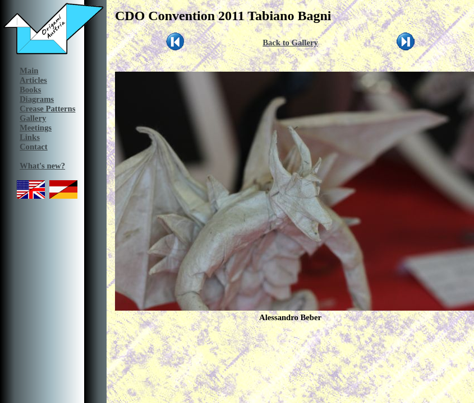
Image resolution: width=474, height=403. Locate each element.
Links (30, 137)
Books (30, 89)
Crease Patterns (47, 108)
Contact (34, 146)
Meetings (36, 127)
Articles (33, 80)
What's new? (42, 165)
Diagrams (37, 99)
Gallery (33, 118)
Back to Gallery (290, 42)
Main (29, 70)
